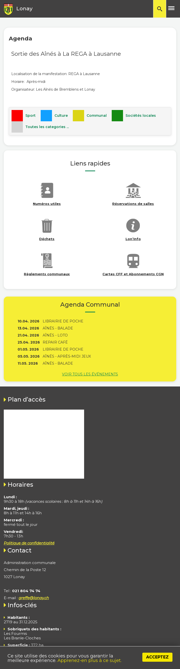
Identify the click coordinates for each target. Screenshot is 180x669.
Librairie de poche (63, 321)
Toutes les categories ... (47, 127)
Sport (30, 115)
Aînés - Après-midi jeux (67, 356)
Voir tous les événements (90, 374)
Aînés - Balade (58, 328)
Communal (97, 115)
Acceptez (157, 657)
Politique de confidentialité (29, 543)
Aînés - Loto (55, 335)
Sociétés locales (141, 115)
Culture (61, 115)
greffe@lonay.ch (34, 597)
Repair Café (55, 342)
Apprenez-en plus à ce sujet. (89, 660)
